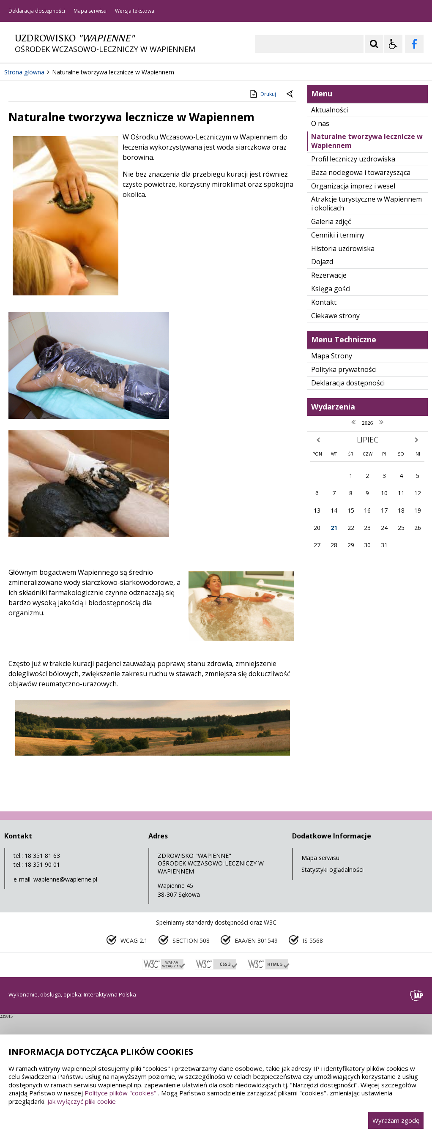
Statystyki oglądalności (332, 984)
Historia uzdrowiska (343, 363)
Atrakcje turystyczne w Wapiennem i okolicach (366, 318)
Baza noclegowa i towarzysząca (360, 287)
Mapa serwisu (90, 11)
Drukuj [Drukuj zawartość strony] (262, 209)
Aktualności (329, 224)
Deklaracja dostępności (36, 11)
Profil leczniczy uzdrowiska (353, 273)
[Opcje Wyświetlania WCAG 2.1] (393, 44)
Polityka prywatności (344, 484)
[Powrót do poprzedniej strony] (290, 209)
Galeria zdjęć (331, 336)
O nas (320, 238)
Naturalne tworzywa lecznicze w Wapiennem (367, 256)
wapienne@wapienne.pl (65, 994)
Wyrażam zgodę (395, 1120)
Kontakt (323, 416)
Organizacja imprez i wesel (353, 300)
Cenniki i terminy (337, 349)
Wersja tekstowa (134, 11)
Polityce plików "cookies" (120, 1093)
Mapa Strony (331, 470)
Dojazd (322, 376)
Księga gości (330, 403)
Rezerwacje (329, 390)
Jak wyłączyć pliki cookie (81, 1101)
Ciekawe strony (335, 430)
